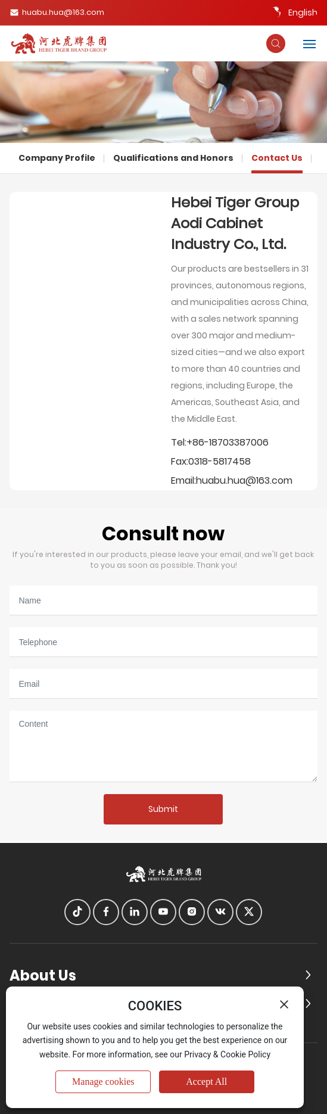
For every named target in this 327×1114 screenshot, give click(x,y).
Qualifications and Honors (173, 158)
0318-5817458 (219, 461)
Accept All (206, 1081)
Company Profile (56, 158)
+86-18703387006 (227, 442)
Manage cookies (103, 1081)
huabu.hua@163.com (57, 12)
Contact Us (277, 158)
